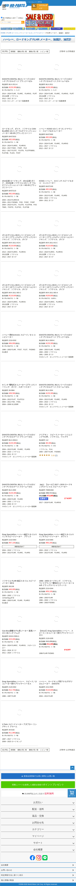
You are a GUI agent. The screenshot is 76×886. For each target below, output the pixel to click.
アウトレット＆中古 (57, 28)
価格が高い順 (22, 51)
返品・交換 (38, 816)
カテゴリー (38, 829)
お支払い (38, 802)
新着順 (13, 51)
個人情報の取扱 (7, 880)
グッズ (44, 28)
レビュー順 (44, 51)
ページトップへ (72, 768)
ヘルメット (32, 28)
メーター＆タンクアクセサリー (34, 33)
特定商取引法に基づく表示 (12, 875)
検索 (22, 22)
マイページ (38, 836)
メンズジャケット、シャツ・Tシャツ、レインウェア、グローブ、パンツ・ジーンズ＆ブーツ (19, 28)
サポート (38, 843)
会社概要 (38, 849)
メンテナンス (7, 28)
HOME (3, 33)
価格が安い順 (33, 51)
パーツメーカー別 (69, 28)
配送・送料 (38, 809)
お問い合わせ (6, 870)
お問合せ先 (38, 822)
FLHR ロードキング (14, 33)
